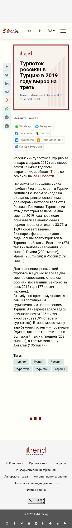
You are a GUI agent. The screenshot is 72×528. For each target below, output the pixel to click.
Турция (38, 361)
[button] (6, 66)
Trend (54, 172)
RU (50, 30)
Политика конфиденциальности (36, 483)
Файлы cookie (36, 490)
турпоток (23, 369)
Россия (55, 361)
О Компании (14, 463)
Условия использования (51, 476)
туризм (21, 361)
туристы (42, 369)
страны (60, 369)
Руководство (38, 463)
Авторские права (16, 476)
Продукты (59, 463)
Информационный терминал (36, 470)
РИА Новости (43, 176)
